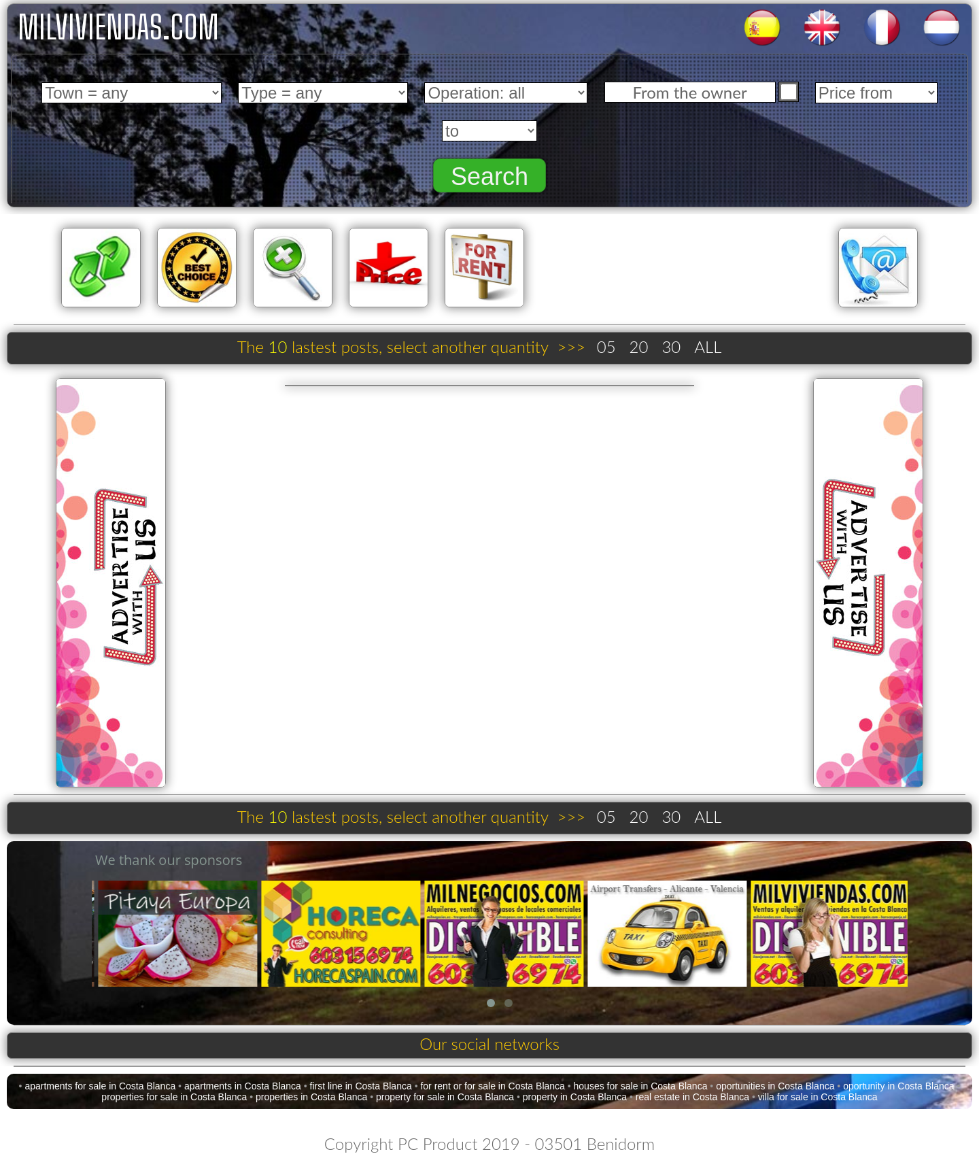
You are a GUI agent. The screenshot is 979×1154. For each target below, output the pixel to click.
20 (639, 346)
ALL (707, 346)
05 (606, 346)
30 (671, 346)
